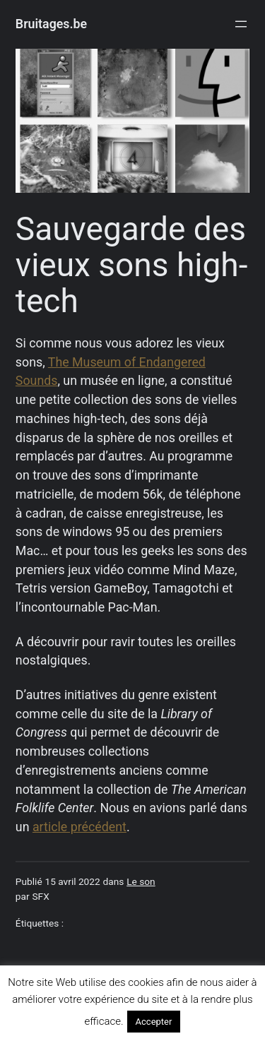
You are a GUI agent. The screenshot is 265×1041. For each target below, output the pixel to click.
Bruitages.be (51, 23)
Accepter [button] (154, 1021)
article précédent (79, 826)
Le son (140, 881)
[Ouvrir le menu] (240, 24)
